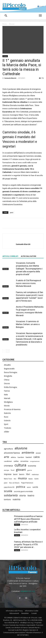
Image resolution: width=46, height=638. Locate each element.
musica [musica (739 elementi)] (22, 478)
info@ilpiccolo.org (27, 591)
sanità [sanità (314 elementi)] (35, 487)
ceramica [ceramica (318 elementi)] (24, 461)
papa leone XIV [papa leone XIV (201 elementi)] (9, 487)
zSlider (6, 431)
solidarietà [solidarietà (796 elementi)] (11, 495)
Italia (6, 394)
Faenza (7, 391)
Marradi (7, 398)
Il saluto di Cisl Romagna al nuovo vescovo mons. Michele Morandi (28, 283)
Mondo (7, 405)
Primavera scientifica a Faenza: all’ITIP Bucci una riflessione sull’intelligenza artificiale (28, 519)
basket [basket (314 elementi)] (29, 457)
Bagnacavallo (9, 368)
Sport (6, 424)
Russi (6, 417)
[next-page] (7, 350)
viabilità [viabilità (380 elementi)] (16, 499)
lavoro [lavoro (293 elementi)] (21, 474)
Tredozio (7, 428)
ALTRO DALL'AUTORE (28, 256)
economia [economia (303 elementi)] (32, 465)
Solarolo (7, 420)
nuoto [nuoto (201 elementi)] (36, 479)
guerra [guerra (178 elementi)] (29, 470)
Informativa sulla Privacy (14, 611)
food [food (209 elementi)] (12, 470)
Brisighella (8, 376)
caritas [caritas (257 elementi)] (16, 461)
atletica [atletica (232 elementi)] (13, 457)
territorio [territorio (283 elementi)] (7, 499)
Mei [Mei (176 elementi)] (15, 479)
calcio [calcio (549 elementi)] (36, 457)
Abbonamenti (14, 613)
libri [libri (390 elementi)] (28, 474)
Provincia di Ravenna (12, 409)
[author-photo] (23, 240)
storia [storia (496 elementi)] (22, 495)
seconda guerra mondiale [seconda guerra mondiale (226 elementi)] (23, 491)
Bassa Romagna (10, 372)
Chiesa (6, 380)
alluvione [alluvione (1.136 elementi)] (21, 448)
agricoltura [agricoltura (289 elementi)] (8, 449)
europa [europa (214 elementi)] (6, 470)
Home (4, 24)
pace (11, 212)
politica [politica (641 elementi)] (20, 486)
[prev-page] (4, 350)
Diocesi (11, 24)
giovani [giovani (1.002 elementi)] (21, 469)
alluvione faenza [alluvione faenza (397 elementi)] (12, 452)
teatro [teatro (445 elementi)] (30, 495)
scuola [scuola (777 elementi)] (8, 491)
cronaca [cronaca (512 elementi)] (8, 465)
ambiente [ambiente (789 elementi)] (28, 452)
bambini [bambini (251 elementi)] (21, 457)
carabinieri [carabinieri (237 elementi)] (8, 461)
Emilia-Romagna (10, 387)
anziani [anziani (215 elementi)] (38, 453)
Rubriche (7, 413)
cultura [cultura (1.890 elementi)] (20, 465)
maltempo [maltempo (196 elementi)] (35, 474)
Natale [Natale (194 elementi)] (30, 479)
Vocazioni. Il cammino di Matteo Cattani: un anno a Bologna (27, 324)
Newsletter (25, 613)
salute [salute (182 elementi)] (29, 487)
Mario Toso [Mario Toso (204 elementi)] (8, 479)
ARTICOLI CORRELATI (10, 256)
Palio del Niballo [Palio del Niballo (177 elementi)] (14, 483)
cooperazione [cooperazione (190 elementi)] (34, 461)
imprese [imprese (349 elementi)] (7, 474)
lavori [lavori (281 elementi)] (15, 474)
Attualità (7, 365)
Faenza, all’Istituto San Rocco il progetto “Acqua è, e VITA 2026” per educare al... (28, 544)
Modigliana (8, 402)
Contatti (34, 613)
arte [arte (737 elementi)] (6, 457)
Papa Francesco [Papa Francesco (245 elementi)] (27, 483)
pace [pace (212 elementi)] (5, 483)
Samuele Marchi (10, 78)
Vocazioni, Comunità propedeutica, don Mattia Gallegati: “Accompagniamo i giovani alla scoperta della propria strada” (29, 269)
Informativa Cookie (31, 611)
